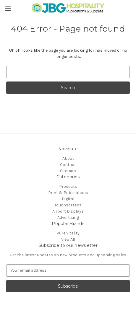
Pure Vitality (68, 233)
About (68, 158)
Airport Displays (68, 211)
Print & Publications (68, 192)
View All (68, 239)
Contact (68, 164)
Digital (68, 198)
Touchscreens (68, 205)
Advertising (68, 217)
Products (68, 186)
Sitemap (68, 170)
